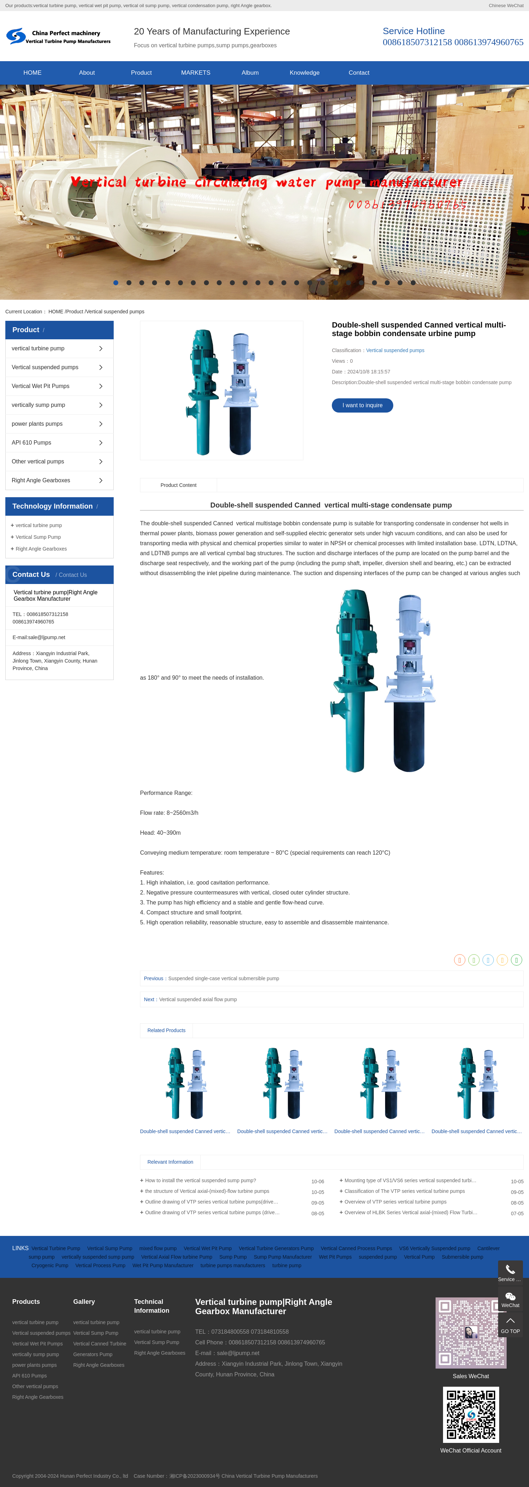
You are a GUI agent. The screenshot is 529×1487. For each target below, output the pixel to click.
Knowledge (304, 72)
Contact (359, 72)
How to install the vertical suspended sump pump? (200, 1180)
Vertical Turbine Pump (57, 1248)
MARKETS (195, 72)
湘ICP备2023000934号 (194, 1476)
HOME (32, 72)
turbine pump (286, 1265)
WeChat (515, 5)
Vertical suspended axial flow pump (198, 999)
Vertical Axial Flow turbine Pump (177, 1257)
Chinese (497, 5)
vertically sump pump (38, 405)
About (87, 72)
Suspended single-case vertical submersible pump (223, 978)
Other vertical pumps (38, 461)
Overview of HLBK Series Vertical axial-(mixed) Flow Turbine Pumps (420, 1212)
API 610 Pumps (31, 443)
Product (141, 72)
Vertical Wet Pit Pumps (40, 386)
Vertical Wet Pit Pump (208, 1248)
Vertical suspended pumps (115, 311)
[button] (115, 282)
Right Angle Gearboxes (41, 480)
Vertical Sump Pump (38, 537)
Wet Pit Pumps (336, 1257)
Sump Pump (233, 1257)
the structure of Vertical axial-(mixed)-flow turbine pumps (207, 1191)
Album (250, 72)
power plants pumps (37, 424)
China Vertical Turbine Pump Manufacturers (270, 1476)
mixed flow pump (158, 1248)
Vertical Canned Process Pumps (357, 1248)
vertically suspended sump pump (99, 1257)
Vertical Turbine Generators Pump (277, 1248)
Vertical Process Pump (101, 1265)
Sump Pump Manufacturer (283, 1257)
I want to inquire (362, 405)
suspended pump (378, 1257)
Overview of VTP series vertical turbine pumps (396, 1202)
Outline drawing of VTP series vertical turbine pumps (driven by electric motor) (231, 1212)
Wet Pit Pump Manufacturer (164, 1265)
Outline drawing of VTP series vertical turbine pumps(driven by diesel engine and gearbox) (234, 1202)
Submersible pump (462, 1257)
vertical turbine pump (38, 348)
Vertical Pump (420, 1257)
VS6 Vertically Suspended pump (435, 1248)
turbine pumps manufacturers (233, 1265)
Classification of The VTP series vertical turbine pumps (405, 1191)
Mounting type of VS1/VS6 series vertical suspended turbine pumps (419, 1180)
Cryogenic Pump (51, 1265)
